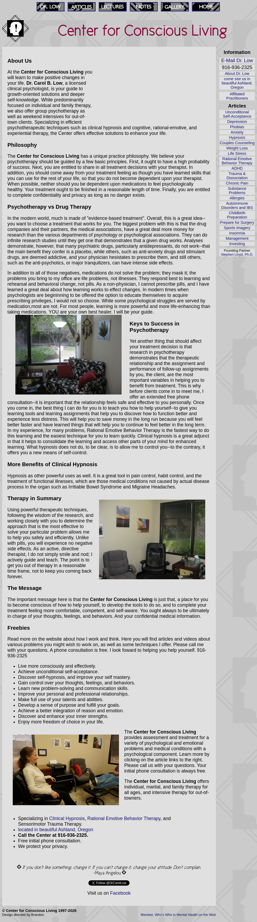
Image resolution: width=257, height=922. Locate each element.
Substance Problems (237, 190)
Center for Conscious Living (143, 30)
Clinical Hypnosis (67, 818)
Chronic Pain (237, 183)
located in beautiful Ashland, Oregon (55, 829)
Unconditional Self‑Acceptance (237, 114)
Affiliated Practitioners (237, 96)
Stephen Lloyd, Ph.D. (237, 254)
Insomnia (237, 233)
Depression (237, 121)
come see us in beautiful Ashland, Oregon (237, 83)
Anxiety (237, 132)
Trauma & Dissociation (236, 175)
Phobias (237, 127)
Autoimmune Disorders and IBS (237, 205)
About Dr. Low (237, 73)
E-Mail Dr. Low (237, 60)
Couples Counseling (237, 143)
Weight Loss (237, 148)
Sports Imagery (237, 228)
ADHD (237, 168)
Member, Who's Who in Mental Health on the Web (178, 915)
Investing (237, 244)
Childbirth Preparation (237, 215)
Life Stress (237, 153)
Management (237, 238)
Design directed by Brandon (23, 915)
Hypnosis (237, 137)
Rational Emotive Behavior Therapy (237, 161)
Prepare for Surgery (237, 222)
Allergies (237, 198)
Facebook (120, 893)
